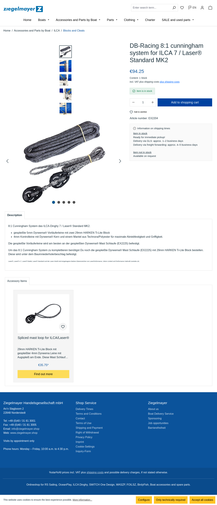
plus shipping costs (170, 81)
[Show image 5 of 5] (74, 202)
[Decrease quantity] (133, 102)
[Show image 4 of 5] (69, 202)
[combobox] (150, 7)
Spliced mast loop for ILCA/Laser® (43, 338)
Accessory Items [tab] (17, 281)
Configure (144, 499)
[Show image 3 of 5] (63, 202)
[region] (64, 123)
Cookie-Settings (85, 446)
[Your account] (202, 7)
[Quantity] (143, 102)
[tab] (15, 215)
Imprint (80, 441)
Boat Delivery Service (161, 413)
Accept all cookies (202, 499)
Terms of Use (83, 423)
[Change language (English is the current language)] (192, 7)
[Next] (120, 161)
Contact (80, 418)
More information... (82, 500)
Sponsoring (155, 418)
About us (153, 409)
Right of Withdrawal (87, 432)
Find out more (43, 374)
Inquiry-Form (83, 451)
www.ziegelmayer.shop (24, 432)
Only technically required (170, 499)
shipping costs (95, 472)
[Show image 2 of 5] (58, 202)
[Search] (174, 7)
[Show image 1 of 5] (53, 202)
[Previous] (8, 161)
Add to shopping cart (185, 102)
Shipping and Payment (89, 427)
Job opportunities (158, 423)
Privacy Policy (84, 437)
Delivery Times (84, 409)
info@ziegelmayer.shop (25, 428)
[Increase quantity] (152, 102)
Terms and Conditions (89, 413)
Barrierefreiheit (157, 427)
